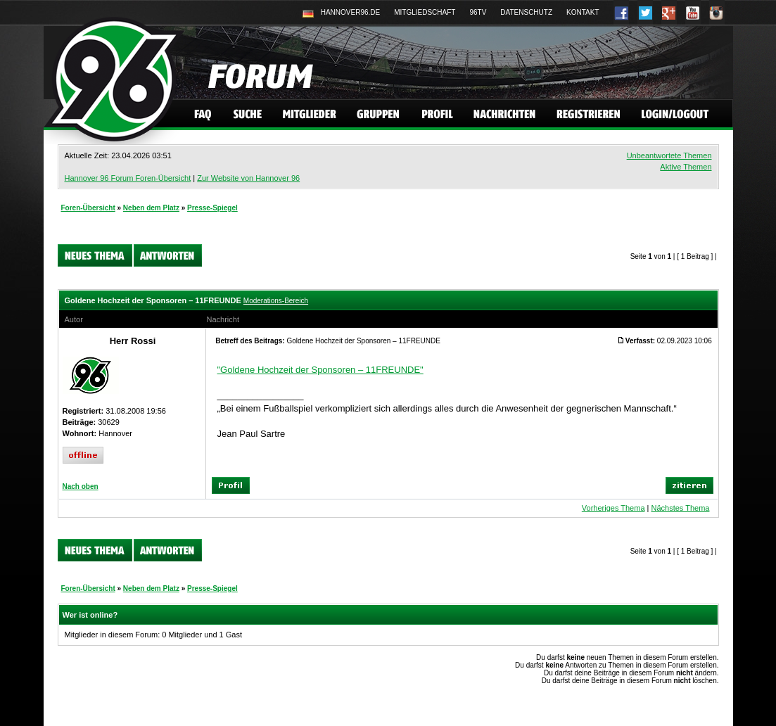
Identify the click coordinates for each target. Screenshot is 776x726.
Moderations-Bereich (275, 301)
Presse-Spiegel (212, 208)
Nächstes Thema (680, 508)
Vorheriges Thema (613, 508)
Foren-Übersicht (88, 208)
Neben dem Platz (151, 208)
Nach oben (80, 486)
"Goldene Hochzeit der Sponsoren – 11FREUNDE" (320, 369)
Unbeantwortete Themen (669, 155)
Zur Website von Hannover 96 (248, 178)
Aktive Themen (685, 167)
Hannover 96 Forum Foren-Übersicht (128, 178)
